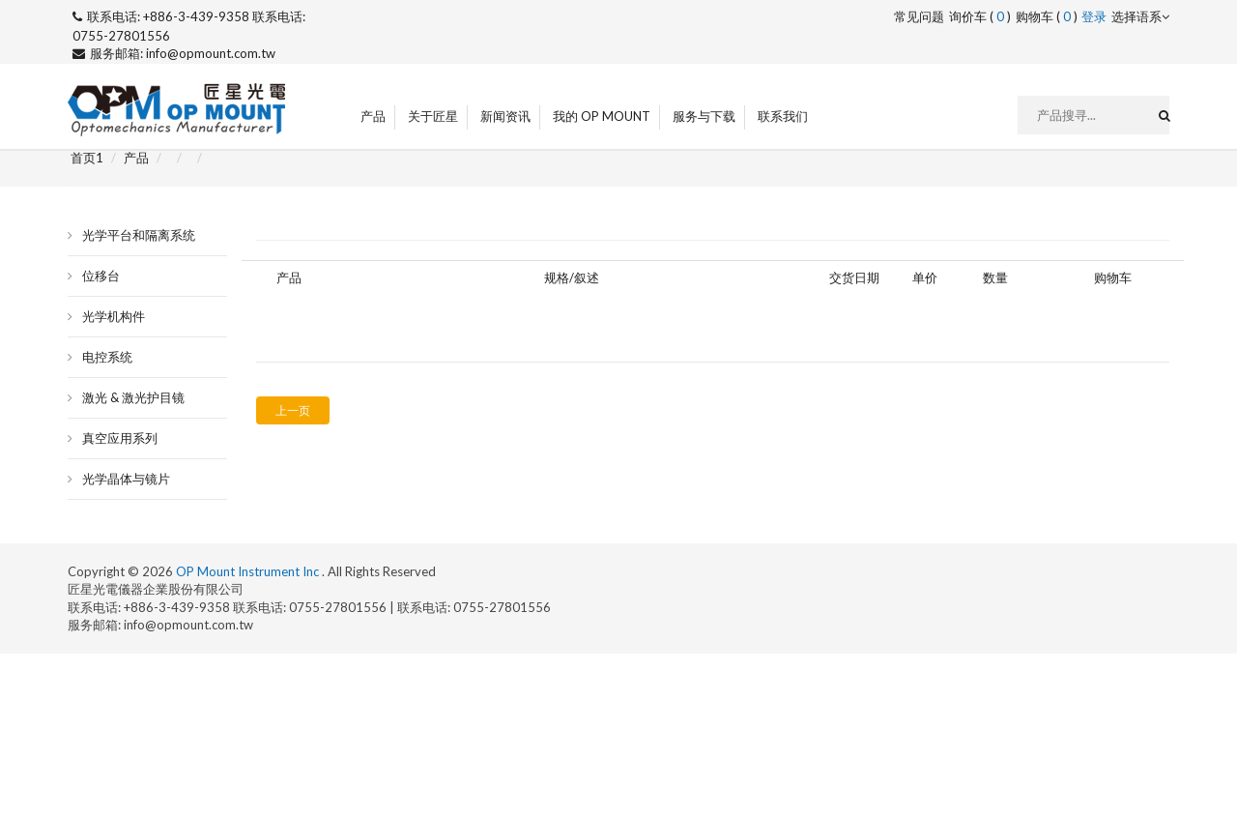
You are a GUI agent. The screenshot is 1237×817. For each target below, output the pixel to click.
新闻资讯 (505, 116)
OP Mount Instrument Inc (249, 571)
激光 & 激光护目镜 (133, 397)
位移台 (101, 275)
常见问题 (919, 16)
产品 (373, 116)
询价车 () (980, 16)
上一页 (292, 410)
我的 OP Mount (601, 116)
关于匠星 (433, 116)
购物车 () (1047, 16)
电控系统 (107, 357)
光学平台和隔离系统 (138, 235)
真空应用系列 (120, 438)
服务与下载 (704, 116)
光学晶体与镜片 (126, 478)
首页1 (87, 157)
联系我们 (783, 116)
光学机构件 (113, 316)
